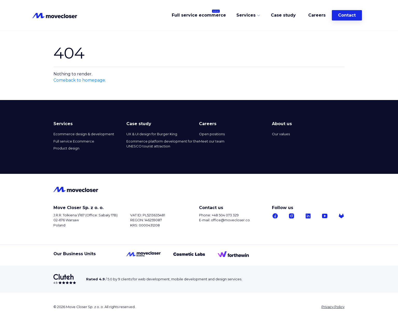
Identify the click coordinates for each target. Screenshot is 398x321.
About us (282, 123)
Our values (281, 134)
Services (246, 15)
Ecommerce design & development (83, 134)
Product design (66, 148)
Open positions (212, 134)
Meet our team (211, 141)
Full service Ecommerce (73, 141)
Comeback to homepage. (79, 80)
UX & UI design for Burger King (151, 134)
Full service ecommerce (199, 15)
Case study (283, 15)
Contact (347, 15)
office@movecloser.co (230, 220)
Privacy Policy (333, 307)
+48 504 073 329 (225, 215)
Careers (317, 15)
